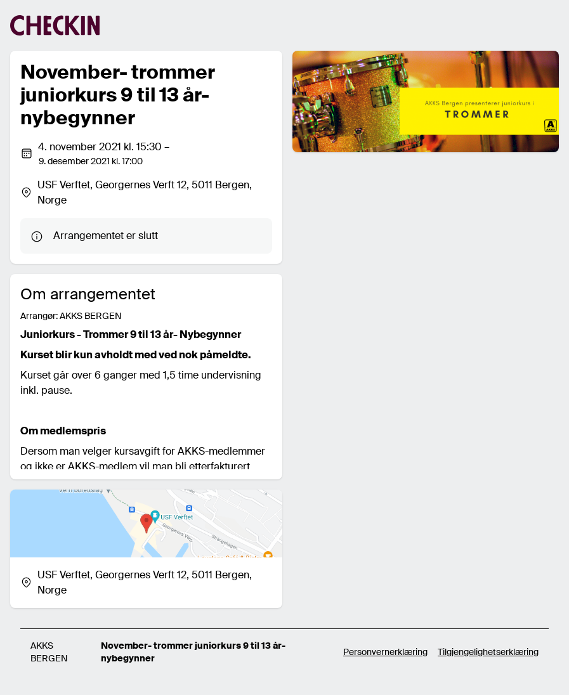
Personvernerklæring (385, 652)
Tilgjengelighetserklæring (488, 652)
